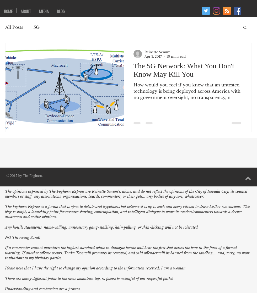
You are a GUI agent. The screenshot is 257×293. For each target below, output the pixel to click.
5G (37, 27)
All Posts (14, 27)
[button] (245, 28)
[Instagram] (216, 11)
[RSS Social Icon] (227, 11)
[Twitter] (206, 11)
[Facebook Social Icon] (237, 11)
